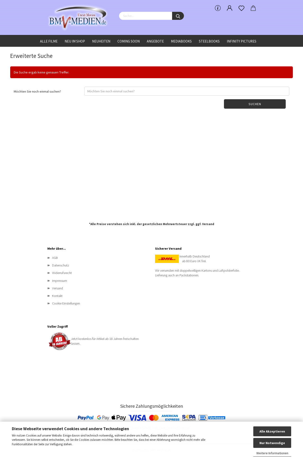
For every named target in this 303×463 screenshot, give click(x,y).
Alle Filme (49, 41)
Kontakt (57, 296)
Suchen (255, 104)
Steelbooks (209, 41)
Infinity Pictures (241, 41)
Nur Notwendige (272, 443)
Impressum (59, 281)
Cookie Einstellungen (66, 303)
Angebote (155, 41)
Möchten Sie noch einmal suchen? (37, 91)
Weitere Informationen (272, 453)
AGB (55, 258)
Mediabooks (181, 41)
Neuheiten (101, 41)
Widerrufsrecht (62, 273)
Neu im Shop (75, 41)
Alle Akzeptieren (272, 431)
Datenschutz (60, 265)
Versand (208, 224)
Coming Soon (128, 41)
